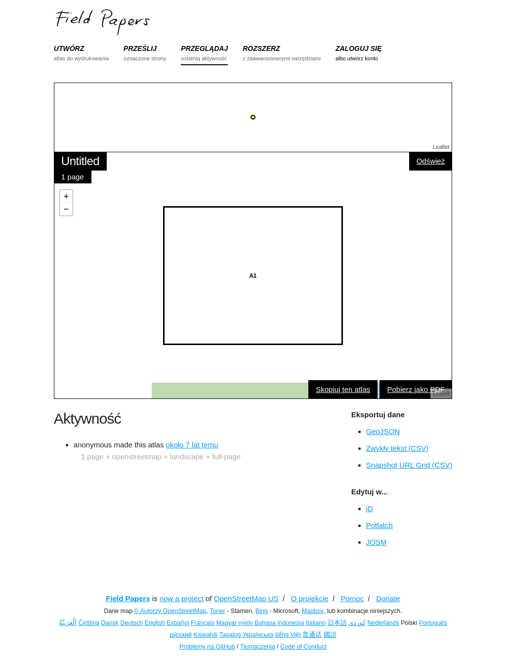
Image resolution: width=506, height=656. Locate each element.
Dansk (110, 622)
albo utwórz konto (357, 58)
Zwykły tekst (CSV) (397, 448)
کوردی (357, 622)
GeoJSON (383, 431)
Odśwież (431, 161)
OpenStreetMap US (246, 598)
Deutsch (131, 622)
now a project (182, 598)
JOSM (376, 542)
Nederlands (383, 622)
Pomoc (352, 598)
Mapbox (313, 611)
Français (202, 622)
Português (433, 622)
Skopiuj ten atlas (343, 389)
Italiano (316, 622)
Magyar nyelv (234, 622)
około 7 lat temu (192, 444)
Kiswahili (206, 634)
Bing (261, 611)
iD (369, 508)
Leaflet (441, 147)
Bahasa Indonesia (279, 622)
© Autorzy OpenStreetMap (170, 611)
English (155, 622)
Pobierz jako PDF (416, 389)
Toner (217, 611)
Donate (388, 598)
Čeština (89, 622)
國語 (330, 634)
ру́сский (180, 634)
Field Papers (128, 598)
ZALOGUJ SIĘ (358, 48)
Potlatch (379, 525)
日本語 (337, 622)
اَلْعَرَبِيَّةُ (68, 622)
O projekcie (310, 598)
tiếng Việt (288, 634)
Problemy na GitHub (207, 646)
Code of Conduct (303, 646)
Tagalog (230, 634)
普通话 (312, 634)
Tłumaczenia (257, 646)
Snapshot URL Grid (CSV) (409, 465)
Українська (258, 634)
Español (178, 622)
